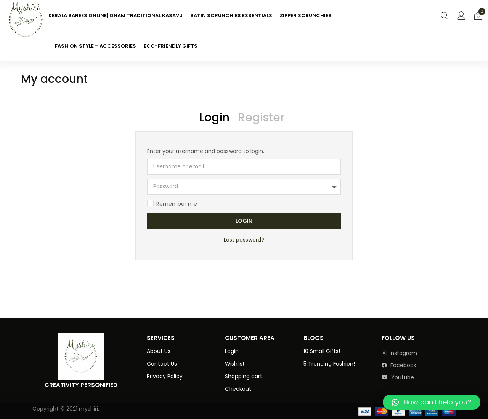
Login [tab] (214, 118)
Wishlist (235, 363)
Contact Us (162, 363)
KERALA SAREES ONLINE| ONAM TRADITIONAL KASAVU (115, 15)
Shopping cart (243, 376)
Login (244, 221)
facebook (399, 365)
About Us (158, 351)
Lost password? (244, 240)
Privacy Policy (165, 376)
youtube (398, 377)
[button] (478, 15)
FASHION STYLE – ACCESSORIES (95, 46)
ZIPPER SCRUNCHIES (306, 15)
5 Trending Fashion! (329, 363)
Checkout (238, 389)
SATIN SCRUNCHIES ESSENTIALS (231, 15)
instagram (399, 353)
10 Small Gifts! (321, 351)
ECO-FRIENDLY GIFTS (170, 46)
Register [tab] (261, 118)
